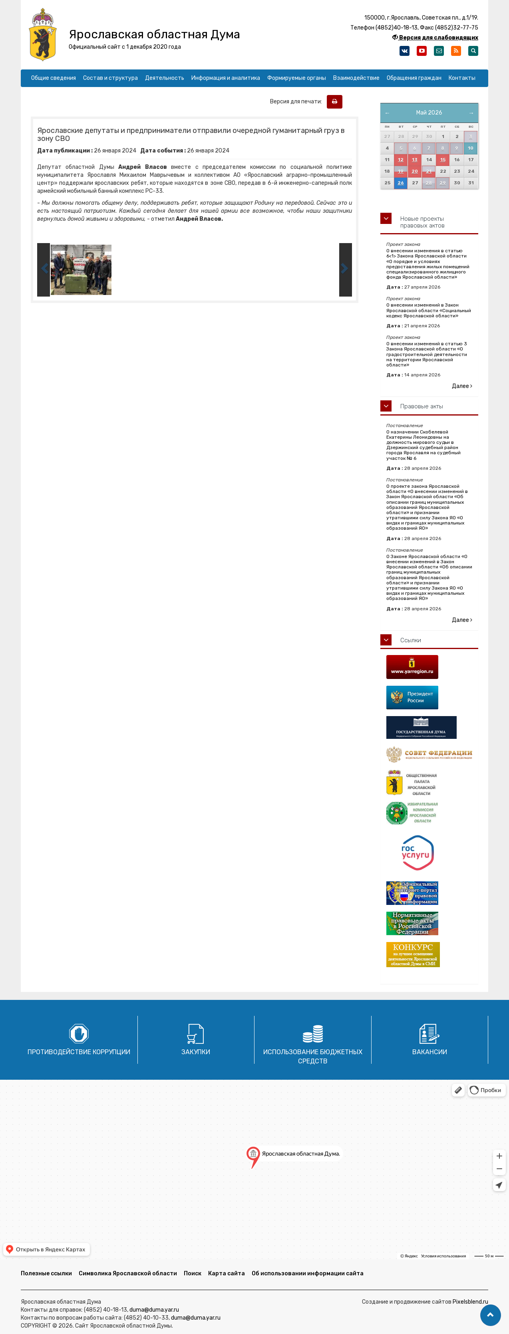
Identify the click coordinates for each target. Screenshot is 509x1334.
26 (401, 183)
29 (442, 183)
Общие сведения (53, 78)
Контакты (462, 78)
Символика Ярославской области (128, 1273)
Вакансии (429, 1052)
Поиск (192, 1273)
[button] (490, 1315)
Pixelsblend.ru (470, 1301)
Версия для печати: (298, 101)
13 (415, 159)
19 (401, 171)
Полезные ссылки (46, 1273)
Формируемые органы (296, 78)
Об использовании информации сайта (308, 1273)
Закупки (195, 1052)
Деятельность (164, 78)
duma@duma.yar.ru (154, 1309)
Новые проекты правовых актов (422, 222)
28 (428, 183)
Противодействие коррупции (79, 1052)
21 (428, 171)
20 (415, 171)
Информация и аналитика (225, 78)
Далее (462, 386)
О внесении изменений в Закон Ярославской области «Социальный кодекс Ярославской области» (428, 310)
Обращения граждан (414, 78)
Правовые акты (421, 406)
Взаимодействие (356, 78)
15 (442, 159)
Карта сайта (226, 1273)
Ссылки (410, 640)
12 (401, 159)
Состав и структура (110, 78)
